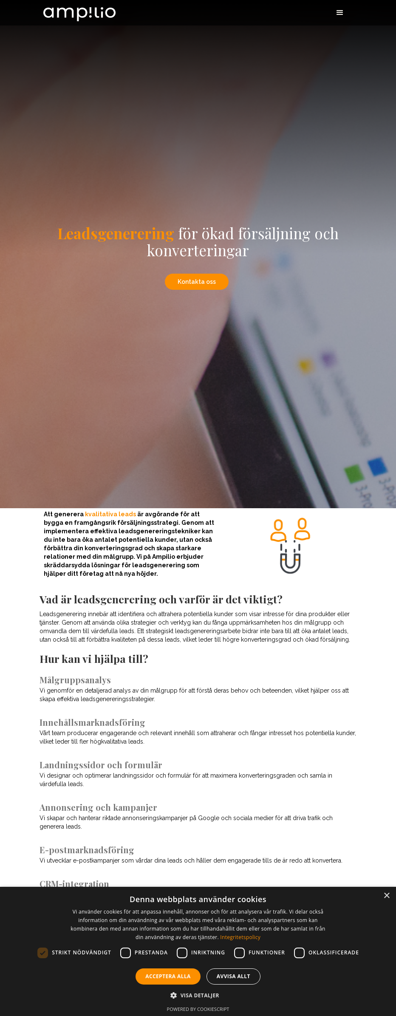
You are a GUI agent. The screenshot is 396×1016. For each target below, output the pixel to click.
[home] (79, 10)
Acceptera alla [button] (168, 976)
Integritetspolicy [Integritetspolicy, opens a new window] (240, 937)
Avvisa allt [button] (233, 976)
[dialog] (198, 951)
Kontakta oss (197, 281)
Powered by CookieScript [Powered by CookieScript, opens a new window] (198, 1009)
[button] (340, 12)
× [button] (386, 896)
